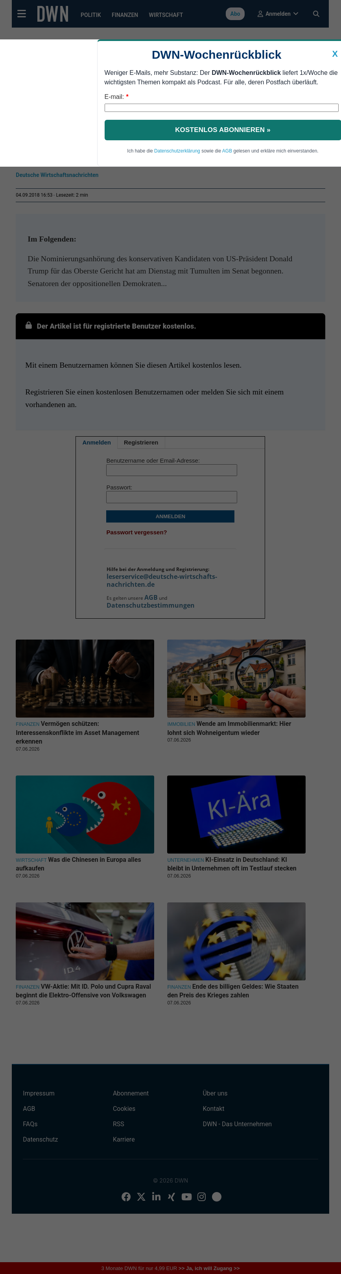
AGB (227, 151)
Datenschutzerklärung (177, 151)
